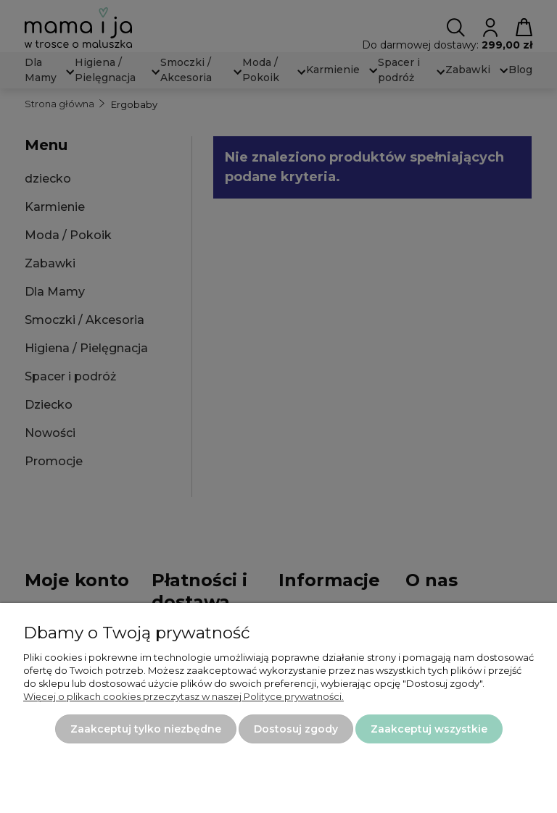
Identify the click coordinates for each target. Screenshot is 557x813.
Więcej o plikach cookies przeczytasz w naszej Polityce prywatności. (183, 696)
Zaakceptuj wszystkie (429, 728)
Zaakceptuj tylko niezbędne (145, 728)
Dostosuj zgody (296, 728)
